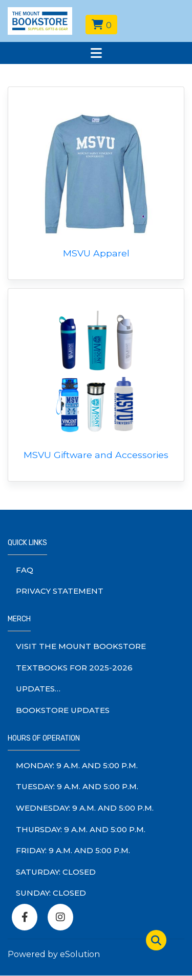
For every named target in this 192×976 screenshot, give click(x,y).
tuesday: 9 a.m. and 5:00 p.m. (77, 786)
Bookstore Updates (63, 710)
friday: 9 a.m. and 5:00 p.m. (73, 850)
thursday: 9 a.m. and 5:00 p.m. (80, 829)
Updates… (38, 688)
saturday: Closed (56, 872)
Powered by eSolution (54, 954)
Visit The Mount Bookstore (81, 646)
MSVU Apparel (96, 253)
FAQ (24, 570)
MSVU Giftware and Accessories (96, 454)
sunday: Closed (51, 893)
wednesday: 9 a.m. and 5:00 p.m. (85, 808)
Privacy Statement (59, 591)
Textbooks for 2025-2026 (74, 668)
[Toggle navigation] (96, 53)
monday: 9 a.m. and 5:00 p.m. (77, 765)
